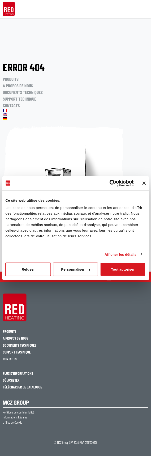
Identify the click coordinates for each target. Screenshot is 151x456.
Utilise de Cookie (12, 422)
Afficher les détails (120, 254)
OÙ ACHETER (11, 380)
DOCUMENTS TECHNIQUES (23, 92)
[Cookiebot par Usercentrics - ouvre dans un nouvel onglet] (113, 183)
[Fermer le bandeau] (144, 183)
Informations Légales (15, 417)
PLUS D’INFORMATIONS (18, 373)
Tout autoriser (123, 269)
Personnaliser (75, 269)
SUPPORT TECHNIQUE (19, 99)
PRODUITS (10, 79)
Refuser (28, 269)
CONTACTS (11, 105)
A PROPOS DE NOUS (18, 85)
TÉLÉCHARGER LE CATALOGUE (22, 387)
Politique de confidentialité (18, 412)
